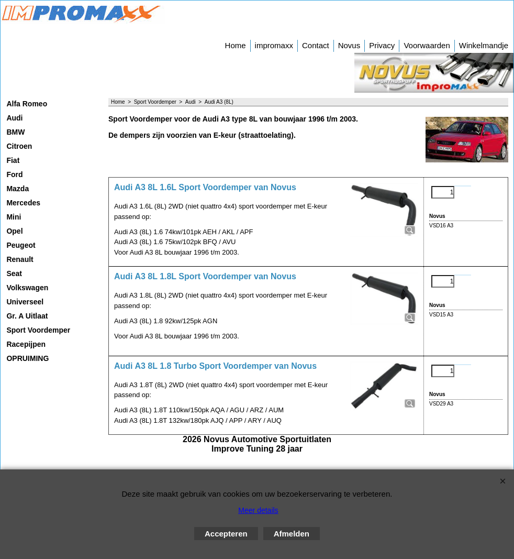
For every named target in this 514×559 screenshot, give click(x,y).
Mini (13, 217)
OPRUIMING (27, 358)
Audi (14, 118)
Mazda (17, 188)
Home (235, 45)
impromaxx (274, 45)
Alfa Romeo (26, 104)
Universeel (24, 302)
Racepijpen (26, 344)
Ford (14, 174)
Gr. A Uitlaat (27, 316)
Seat (14, 273)
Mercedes (23, 203)
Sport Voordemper (38, 330)
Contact (315, 45)
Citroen (19, 146)
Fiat (12, 160)
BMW (15, 132)
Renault (19, 259)
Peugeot (20, 245)
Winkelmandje (483, 45)
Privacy (382, 45)
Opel (14, 231)
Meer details (258, 510)
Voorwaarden (427, 45)
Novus (349, 45)
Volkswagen (27, 287)
